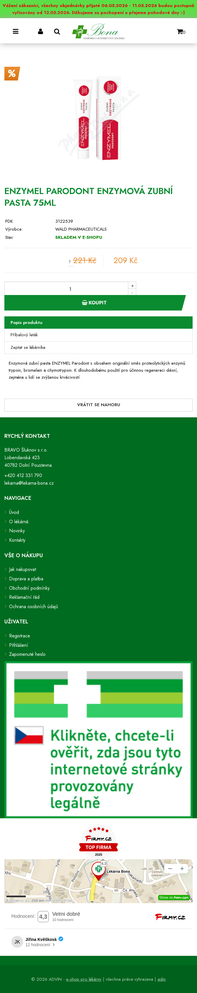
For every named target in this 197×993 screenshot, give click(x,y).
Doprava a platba (26, 578)
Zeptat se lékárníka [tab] (28, 347)
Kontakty (17, 540)
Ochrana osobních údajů (33, 606)
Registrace (19, 635)
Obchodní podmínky (29, 588)
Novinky (17, 530)
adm (162, 979)
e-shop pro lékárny (83, 979)
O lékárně (18, 521)
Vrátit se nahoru (98, 405)
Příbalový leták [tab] (24, 335)
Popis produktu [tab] (26, 322)
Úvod (14, 512)
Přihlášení (18, 645)
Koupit (94, 302)
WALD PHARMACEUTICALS (81, 229)
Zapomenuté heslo (27, 654)
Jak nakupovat (22, 569)
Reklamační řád (24, 597)
